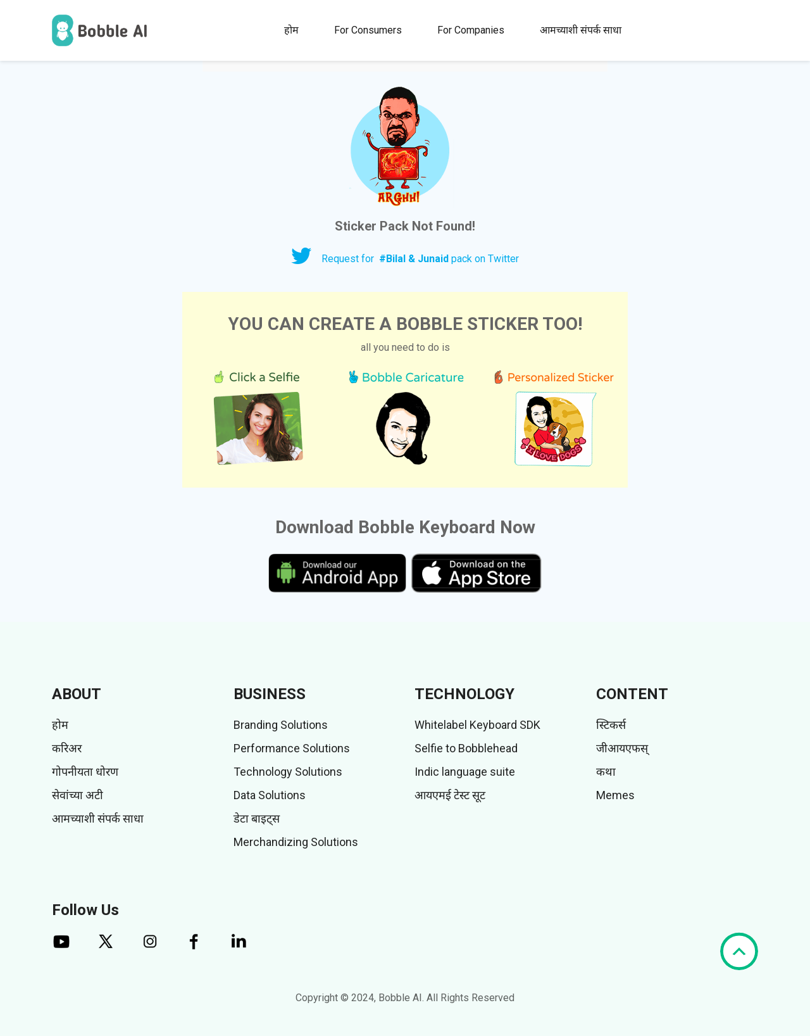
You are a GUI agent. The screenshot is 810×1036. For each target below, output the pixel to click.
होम (291, 30)
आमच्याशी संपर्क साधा (580, 30)
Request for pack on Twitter (420, 259)
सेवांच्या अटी (77, 795)
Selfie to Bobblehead (466, 748)
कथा (606, 771)
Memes (615, 795)
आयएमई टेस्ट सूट (449, 795)
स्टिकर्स (611, 724)
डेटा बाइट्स (257, 818)
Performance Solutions (292, 748)
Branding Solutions (281, 724)
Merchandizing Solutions (296, 842)
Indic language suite (464, 771)
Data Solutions (270, 795)
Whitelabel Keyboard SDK (477, 724)
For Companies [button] (470, 30)
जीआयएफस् (622, 748)
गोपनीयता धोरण (85, 771)
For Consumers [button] (368, 30)
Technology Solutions (288, 771)
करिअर (67, 748)
